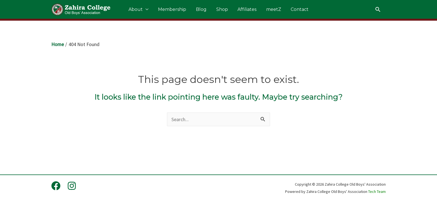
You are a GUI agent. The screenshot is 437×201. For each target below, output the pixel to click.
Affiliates (244, 10)
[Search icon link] (378, 10)
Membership (178, 10)
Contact (291, 10)
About (144, 10)
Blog (204, 10)
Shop (222, 10)
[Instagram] (71, 186)
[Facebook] (55, 186)
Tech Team (377, 191)
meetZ (267, 10)
